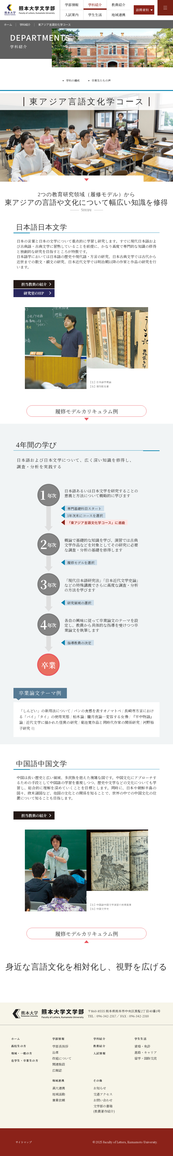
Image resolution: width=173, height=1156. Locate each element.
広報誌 (57, 1070)
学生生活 (95, 14)
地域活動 (58, 1094)
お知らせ (99, 1088)
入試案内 (72, 14)
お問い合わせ (103, 1100)
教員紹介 (118, 4)
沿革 (55, 1052)
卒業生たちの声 (101, 80)
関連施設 (58, 1064)
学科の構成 (73, 80)
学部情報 (72, 4)
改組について (61, 1058)
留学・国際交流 (145, 1058)
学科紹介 (95, 4)
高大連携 (58, 1088)
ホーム (8, 24)
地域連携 (118, 14)
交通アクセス (103, 1094)
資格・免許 (142, 1046)
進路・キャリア (145, 1052)
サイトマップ (24, 1142)
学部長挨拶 (60, 1046)
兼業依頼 (58, 1100)
